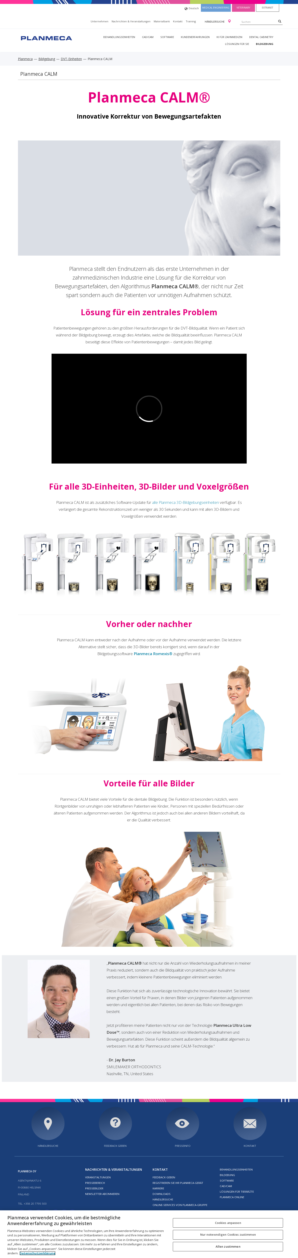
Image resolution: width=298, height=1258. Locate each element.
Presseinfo (183, 1145)
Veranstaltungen (98, 1177)
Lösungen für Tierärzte (237, 1191)
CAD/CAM (147, 37)
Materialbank (162, 21)
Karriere (158, 1188)
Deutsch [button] (192, 8)
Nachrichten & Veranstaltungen (131, 21)
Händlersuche (215, 21)
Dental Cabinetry (261, 37)
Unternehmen (99, 21)
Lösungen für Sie (237, 44)
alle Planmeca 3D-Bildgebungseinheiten (185, 502)
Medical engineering (215, 7)
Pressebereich (95, 1183)
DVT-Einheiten (71, 59)
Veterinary (243, 7)
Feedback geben (115, 1145)
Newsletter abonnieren (102, 1194)
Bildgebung (264, 44)
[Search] (280, 21)
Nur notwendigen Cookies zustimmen (228, 1234)
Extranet (267, 7)
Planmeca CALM (38, 73)
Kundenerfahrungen (195, 37)
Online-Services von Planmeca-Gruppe (180, 1205)
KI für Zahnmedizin (229, 37)
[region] (149, 1234)
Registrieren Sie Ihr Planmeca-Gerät (178, 1183)
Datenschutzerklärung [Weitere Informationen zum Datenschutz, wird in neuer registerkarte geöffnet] (37, 1253)
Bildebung (227, 1175)
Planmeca (25, 59)
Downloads (162, 1194)
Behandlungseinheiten (119, 37)
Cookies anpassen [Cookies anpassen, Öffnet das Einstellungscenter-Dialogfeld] (228, 1223)
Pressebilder (94, 1188)
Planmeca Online (232, 1197)
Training (191, 21)
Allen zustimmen (228, 1246)
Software (167, 37)
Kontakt (177, 21)
